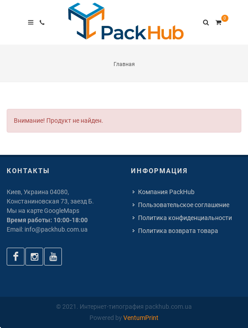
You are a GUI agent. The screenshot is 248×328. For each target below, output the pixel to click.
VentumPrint (141, 317)
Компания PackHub (166, 191)
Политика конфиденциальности (185, 217)
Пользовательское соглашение (183, 204)
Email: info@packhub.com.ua (47, 229)
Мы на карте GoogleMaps (43, 210)
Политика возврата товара (178, 230)
